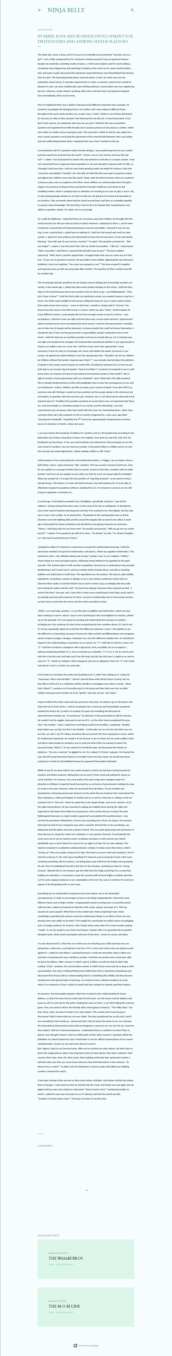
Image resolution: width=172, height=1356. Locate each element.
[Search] (132, 9)
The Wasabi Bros (66, 1258)
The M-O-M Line (64, 1306)
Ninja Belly (66, 10)
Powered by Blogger (86, 1346)
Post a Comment (65, 1264)
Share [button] (40, 1133)
